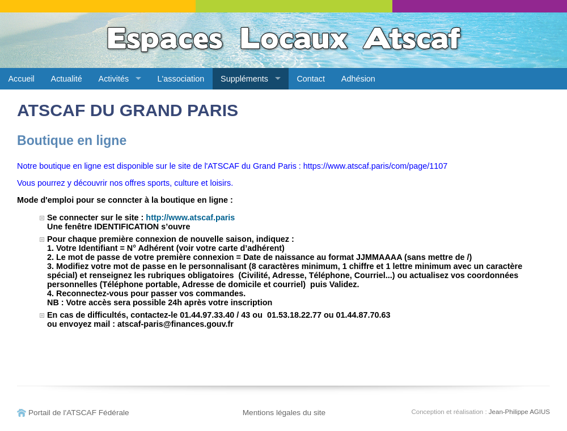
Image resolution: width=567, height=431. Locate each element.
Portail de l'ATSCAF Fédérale (78, 412)
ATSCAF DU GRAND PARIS (127, 110)
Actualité (66, 78)
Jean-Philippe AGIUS (519, 411)
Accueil (21, 78)
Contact (311, 78)
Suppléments (244, 78)
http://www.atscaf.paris (190, 217)
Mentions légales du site (284, 412)
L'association (181, 78)
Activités (114, 78)
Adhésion (358, 78)
